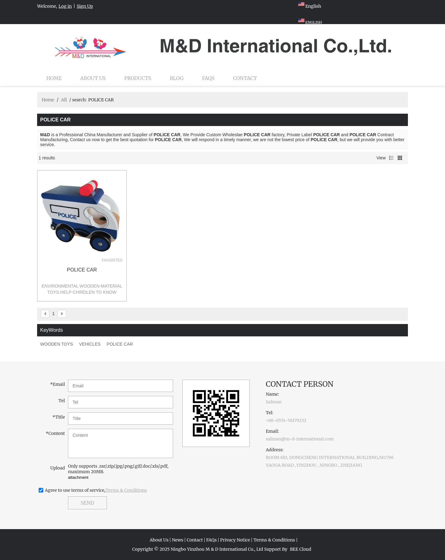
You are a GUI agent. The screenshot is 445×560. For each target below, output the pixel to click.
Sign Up (85, 6)
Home (54, 78)
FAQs (208, 78)
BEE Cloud (300, 549)
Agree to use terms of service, (96, 490)
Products (137, 78)
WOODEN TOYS (56, 344)
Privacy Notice (235, 540)
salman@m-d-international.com (300, 439)
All (64, 100)
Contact (245, 78)
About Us (93, 78)
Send (87, 503)
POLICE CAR (82, 269)
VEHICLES (89, 344)
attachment (78, 477)
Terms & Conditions (126, 490)
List (391, 158)
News (177, 540)
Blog (177, 78)
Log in (65, 6)
